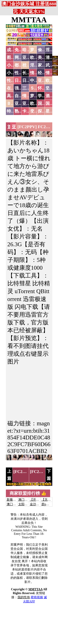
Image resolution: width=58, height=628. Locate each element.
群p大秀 (46, 504)
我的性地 (23, 597)
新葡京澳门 (14, 499)
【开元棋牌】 (39, 499)
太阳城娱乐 (26, 504)
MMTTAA (29, 19)
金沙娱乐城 (37, 504)
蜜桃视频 (37, 597)
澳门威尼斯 (26, 499)
